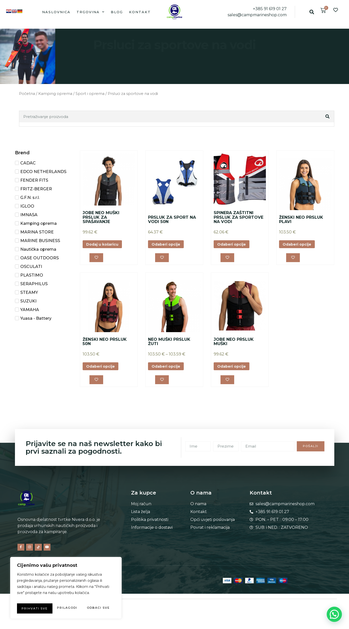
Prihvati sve (66, 608)
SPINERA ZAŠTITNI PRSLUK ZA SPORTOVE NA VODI (238, 217)
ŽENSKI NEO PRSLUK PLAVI (301, 219)
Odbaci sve (88, 598)
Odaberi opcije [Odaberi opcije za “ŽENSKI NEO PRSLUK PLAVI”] (299, 244)
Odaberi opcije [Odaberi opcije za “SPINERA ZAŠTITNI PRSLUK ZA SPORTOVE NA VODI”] (234, 244)
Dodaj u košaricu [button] (105, 244)
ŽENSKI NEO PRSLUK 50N (105, 343)
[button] (312, 12)
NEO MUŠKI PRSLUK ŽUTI (169, 343)
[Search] (327, 116)
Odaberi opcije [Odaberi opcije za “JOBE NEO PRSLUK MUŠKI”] (234, 368)
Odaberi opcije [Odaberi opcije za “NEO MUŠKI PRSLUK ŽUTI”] (168, 368)
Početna (27, 93)
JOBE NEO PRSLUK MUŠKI (234, 343)
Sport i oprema (90, 93)
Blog (117, 12)
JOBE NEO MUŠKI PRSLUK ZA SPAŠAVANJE (101, 217)
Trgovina (91, 11)
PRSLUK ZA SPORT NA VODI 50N (172, 219)
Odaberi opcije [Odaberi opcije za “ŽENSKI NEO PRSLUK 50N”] (103, 368)
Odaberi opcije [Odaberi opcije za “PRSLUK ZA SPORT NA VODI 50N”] (168, 244)
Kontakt (140, 12)
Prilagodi (40, 598)
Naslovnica (56, 12)
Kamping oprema (55, 93)
